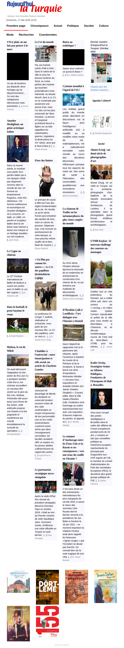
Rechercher (26, 34)
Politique (73, 25)
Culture (104, 25)
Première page (15, 25)
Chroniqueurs (39, 25)
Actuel (58, 25)
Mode (10, 34)
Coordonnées (48, 34)
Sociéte (89, 25)
